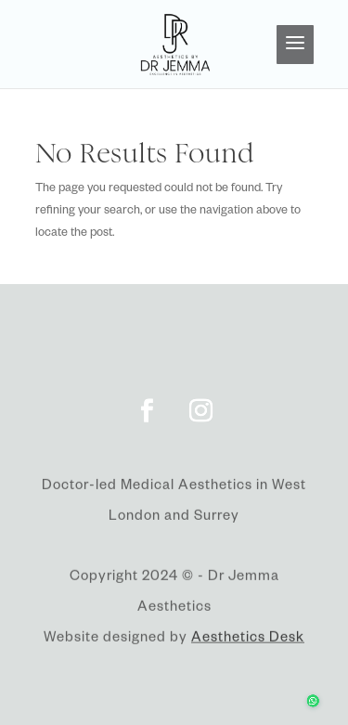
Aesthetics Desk (247, 641)
